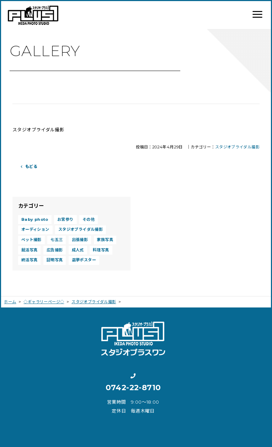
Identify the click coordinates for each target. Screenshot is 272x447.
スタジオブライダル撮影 (237, 147)
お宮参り (65, 219)
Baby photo (34, 219)
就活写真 (29, 249)
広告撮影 (55, 249)
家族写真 (105, 239)
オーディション (35, 229)
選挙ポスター (84, 259)
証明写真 (55, 259)
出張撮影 (80, 239)
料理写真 (101, 249)
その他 (88, 219)
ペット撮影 (31, 239)
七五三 (56, 239)
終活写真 (29, 259)
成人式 (78, 249)
